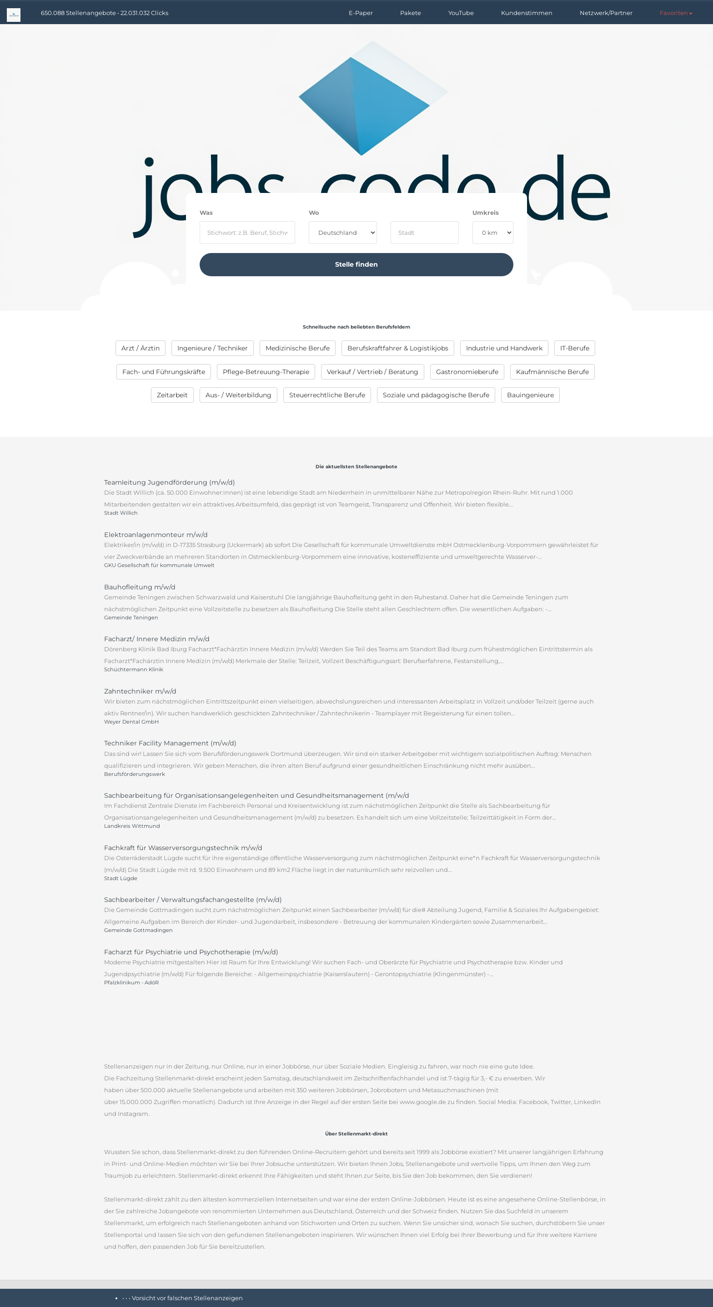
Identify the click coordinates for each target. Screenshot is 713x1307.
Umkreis (485, 212)
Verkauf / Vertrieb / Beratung (372, 372)
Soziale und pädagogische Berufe (436, 395)
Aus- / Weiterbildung (238, 395)
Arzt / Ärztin (140, 348)
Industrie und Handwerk (504, 348)
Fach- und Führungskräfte (163, 372)
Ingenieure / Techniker (212, 348)
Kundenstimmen (526, 12)
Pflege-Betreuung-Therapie (266, 372)
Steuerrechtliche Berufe (327, 395)
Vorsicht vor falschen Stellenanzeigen (187, 1298)
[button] (676, 12)
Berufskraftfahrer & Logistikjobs (397, 348)
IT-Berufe (574, 348)
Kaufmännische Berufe (552, 372)
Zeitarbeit (172, 395)
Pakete (410, 12)
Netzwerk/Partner (606, 12)
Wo (314, 212)
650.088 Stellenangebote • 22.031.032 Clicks (104, 12)
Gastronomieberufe (467, 372)
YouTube (461, 12)
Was (206, 212)
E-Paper (361, 12)
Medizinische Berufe (298, 348)
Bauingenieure (530, 395)
